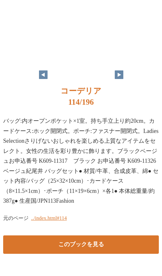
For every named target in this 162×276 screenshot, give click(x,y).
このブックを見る (81, 244)
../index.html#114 (49, 218)
